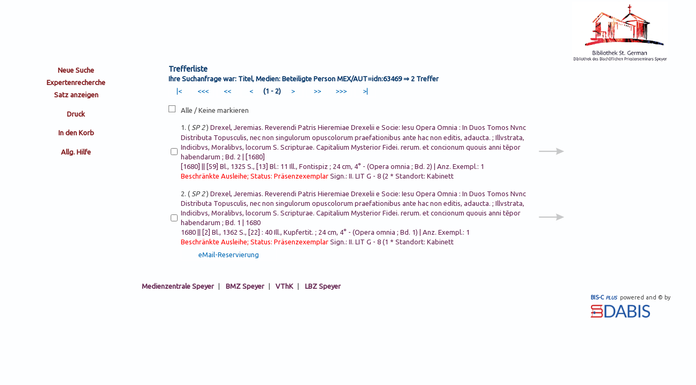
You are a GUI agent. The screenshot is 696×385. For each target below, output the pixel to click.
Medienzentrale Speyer (178, 286)
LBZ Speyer (323, 286)
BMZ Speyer (245, 286)
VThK (284, 286)
